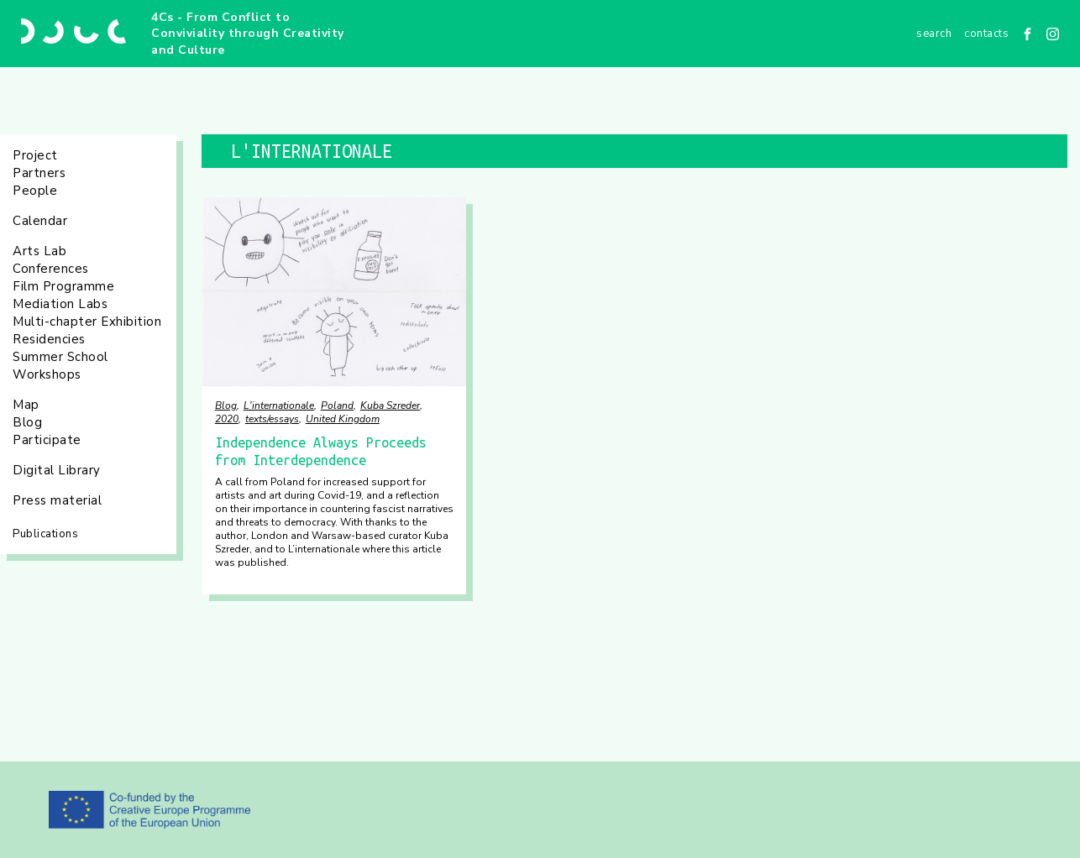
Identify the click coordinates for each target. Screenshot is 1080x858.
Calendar (40, 220)
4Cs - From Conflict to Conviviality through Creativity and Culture (247, 33)
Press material (57, 500)
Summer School (60, 356)
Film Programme (63, 286)
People (35, 190)
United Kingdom (343, 419)
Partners (39, 173)
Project (35, 155)
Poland (337, 405)
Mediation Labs (60, 304)
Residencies (49, 339)
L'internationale (279, 405)
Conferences (51, 268)
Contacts (986, 33)
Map (26, 404)
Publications (45, 533)
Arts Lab (39, 251)
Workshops (47, 374)
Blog (27, 422)
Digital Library (57, 470)
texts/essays (272, 419)
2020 (227, 419)
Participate (47, 440)
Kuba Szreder (390, 405)
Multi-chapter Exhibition (87, 321)
